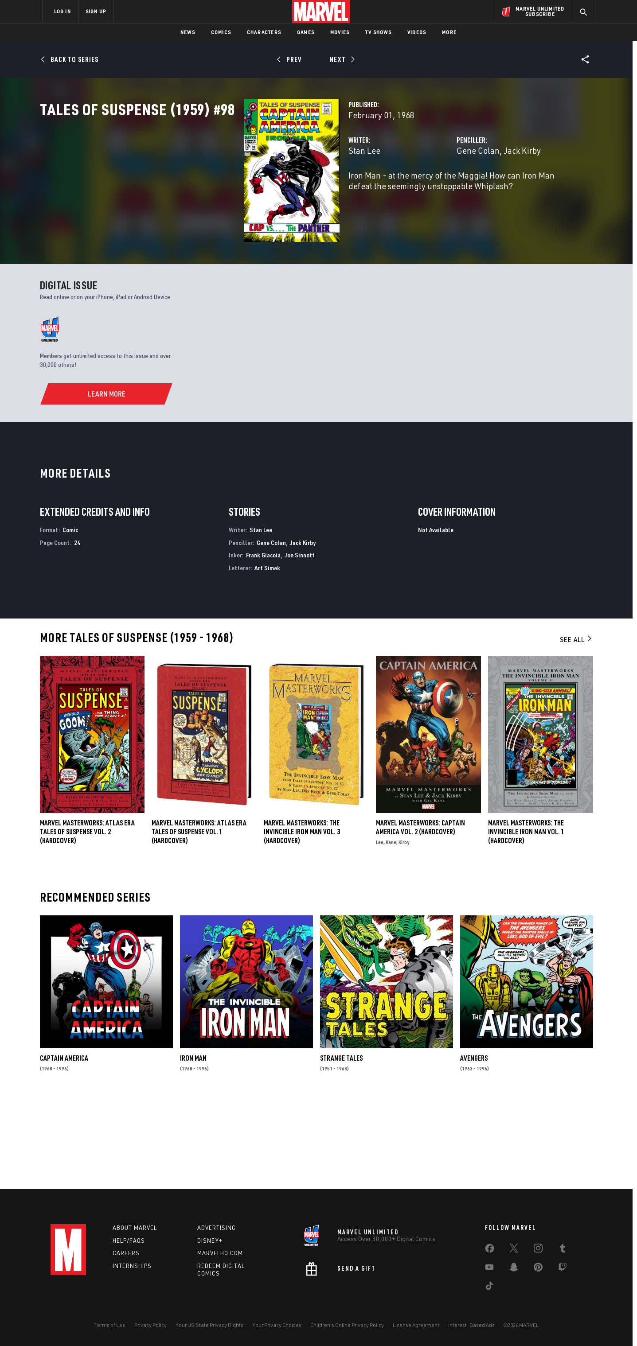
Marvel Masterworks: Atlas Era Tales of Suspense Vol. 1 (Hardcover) (199, 920)
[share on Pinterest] (538, 1268)
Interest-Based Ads (471, 1325)
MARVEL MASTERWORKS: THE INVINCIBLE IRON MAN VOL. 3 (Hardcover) (302, 920)
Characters (264, 32)
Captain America (64, 1146)
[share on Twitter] (513, 1249)
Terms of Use (109, 1325)
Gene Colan (406, 189)
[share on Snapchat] (513, 1268)
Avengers (474, 1146)
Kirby (404, 930)
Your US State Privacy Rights (209, 1325)
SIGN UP (96, 11)
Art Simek (267, 656)
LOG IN (62, 11)
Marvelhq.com (220, 1253)
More (449, 32)
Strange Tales (341, 1146)
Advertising (216, 1227)
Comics (221, 32)
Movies (339, 32)
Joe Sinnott (300, 643)
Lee (379, 930)
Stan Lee (222, 189)
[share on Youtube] (489, 1268)
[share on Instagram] (538, 1249)
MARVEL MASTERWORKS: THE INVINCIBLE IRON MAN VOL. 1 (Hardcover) (526, 920)
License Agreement (416, 1325)
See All (576, 728)
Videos (416, 32)
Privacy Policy (150, 1325)
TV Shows (378, 32)
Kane (391, 930)
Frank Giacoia (263, 643)
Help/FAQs (129, 1240)
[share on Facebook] (489, 1250)
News (187, 32)
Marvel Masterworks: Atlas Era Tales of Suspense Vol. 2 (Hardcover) (87, 920)
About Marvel (135, 1227)
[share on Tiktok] (489, 1287)
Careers (126, 1253)
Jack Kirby (450, 189)
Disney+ (210, 1240)
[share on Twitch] (562, 1268)
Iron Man (193, 1146)
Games (305, 32)
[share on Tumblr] (562, 1249)
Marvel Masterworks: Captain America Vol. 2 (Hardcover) (420, 916)
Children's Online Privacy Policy (347, 1325)
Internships (132, 1266)
